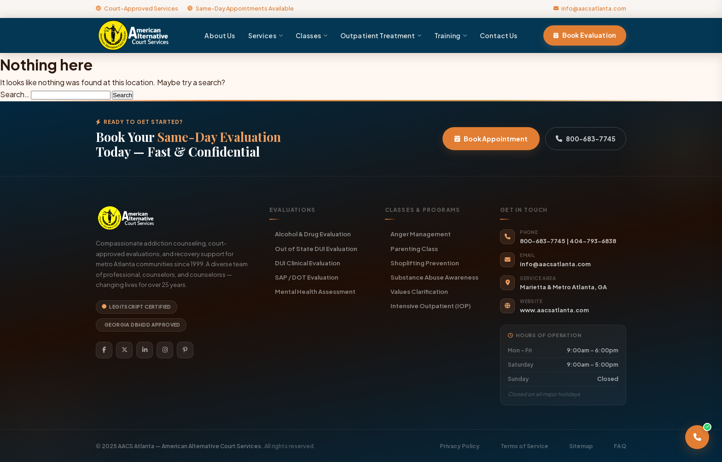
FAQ (620, 446)
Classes (311, 35)
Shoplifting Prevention (424, 263)
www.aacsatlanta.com (554, 310)
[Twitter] (124, 350)
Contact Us (498, 35)
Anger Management (420, 234)
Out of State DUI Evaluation (316, 248)
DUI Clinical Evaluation (307, 263)
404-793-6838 (593, 241)
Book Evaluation (584, 35)
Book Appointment (491, 139)
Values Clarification (419, 291)
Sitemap (581, 446)
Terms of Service (524, 446)
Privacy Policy (460, 446)
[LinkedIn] (144, 350)
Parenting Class (414, 248)
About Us (219, 35)
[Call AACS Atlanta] (697, 437)
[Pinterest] (185, 350)
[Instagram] (165, 350)
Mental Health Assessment (315, 291)
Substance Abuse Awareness (434, 277)
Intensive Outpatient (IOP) (430, 306)
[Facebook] (104, 350)
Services (265, 35)
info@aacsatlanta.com (589, 8)
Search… (14, 94)
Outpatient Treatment (380, 35)
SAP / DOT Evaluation (306, 277)
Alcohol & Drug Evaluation (313, 234)
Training (450, 35)
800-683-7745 (586, 139)
